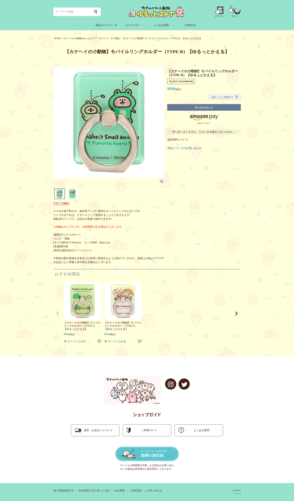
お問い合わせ (154, 490)
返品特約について (177, 139)
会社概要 (119, 490)
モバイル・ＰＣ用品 (109, 38)
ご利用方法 (190, 25)
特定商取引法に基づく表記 (94, 490)
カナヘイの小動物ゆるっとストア (80, 38)
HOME (57, 38)
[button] (57, 313)
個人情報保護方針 (63, 490)
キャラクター (132, 25)
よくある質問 (161, 25)
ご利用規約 (135, 490)
